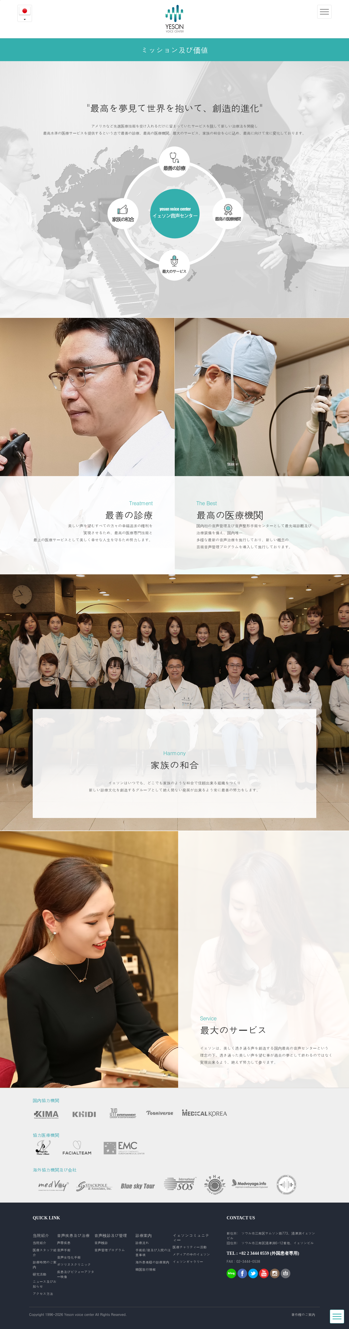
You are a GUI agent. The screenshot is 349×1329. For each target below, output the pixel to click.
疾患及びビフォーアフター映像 (75, 1274)
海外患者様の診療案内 (152, 1262)
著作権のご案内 (303, 1314)
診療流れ (142, 1242)
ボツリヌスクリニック (74, 1264)
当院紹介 (39, 1242)
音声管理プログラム (109, 1249)
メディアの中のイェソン (191, 1254)
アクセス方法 (43, 1293)
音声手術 (64, 1249)
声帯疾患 (64, 1242)
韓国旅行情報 (145, 1269)
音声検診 (101, 1242)
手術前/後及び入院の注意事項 (153, 1252)
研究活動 (39, 1274)
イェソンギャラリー (188, 1261)
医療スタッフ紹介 (44, 1252)
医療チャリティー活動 (189, 1247)
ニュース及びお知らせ (44, 1284)
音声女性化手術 (69, 1257)
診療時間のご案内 (44, 1264)
